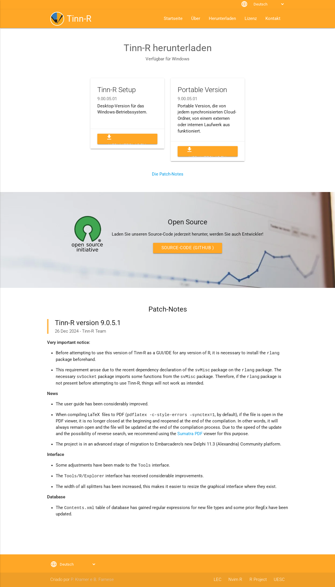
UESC (279, 579)
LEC (218, 579)
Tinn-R (79, 19)
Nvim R (235, 579)
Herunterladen (126, 139)
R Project (258, 579)
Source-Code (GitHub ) (187, 247)
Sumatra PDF (189, 433)
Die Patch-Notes (167, 174)
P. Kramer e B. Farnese (92, 579)
